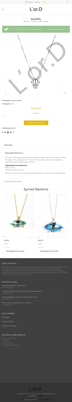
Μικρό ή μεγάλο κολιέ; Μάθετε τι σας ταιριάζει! (16, 303)
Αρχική (26, 21)
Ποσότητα (36, 113)
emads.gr (40, 396)
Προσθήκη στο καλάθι (36, 123)
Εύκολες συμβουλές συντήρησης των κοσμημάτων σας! (19, 297)
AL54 (6, 240)
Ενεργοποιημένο (44, 399)
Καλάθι (37, 2)
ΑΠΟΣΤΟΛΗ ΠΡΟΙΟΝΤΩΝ (9, 326)
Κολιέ (39, 21)
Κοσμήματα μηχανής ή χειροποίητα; (14, 285)
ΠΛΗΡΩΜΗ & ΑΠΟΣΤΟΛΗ (13, 181)
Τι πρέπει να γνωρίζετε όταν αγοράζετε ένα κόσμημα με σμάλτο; (22, 291)
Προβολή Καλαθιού (56, 29)
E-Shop (33, 21)
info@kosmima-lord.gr (12, 345)
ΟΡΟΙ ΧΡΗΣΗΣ (6, 317)
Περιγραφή (8, 145)
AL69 (40, 240)
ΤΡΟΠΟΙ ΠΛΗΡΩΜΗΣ (8, 321)
